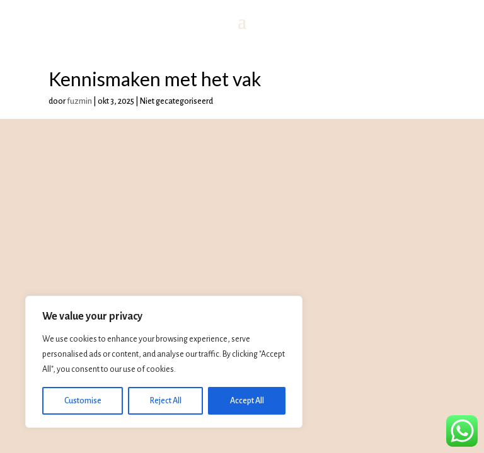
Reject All (166, 400)
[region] (163, 362)
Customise (82, 400)
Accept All (247, 400)
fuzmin (79, 101)
